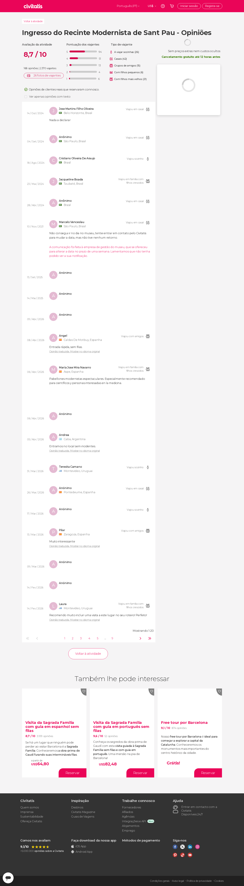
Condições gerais (159, 880)
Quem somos (29, 807)
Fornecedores (131, 807)
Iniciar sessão (189, 6)
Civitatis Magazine (83, 812)
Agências (128, 816)
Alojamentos (130, 825)
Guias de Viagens (82, 816)
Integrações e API (134, 821)
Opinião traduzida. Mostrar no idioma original (74, 351)
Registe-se (212, 6)
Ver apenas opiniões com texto (49, 96)
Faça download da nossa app (93, 840)
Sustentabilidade (31, 816)
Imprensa (26, 812)
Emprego (128, 830)
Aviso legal (178, 880)
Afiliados (127, 812)
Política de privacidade (199, 880)
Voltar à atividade (33, 21)
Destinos (77, 807)
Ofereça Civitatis (31, 821)
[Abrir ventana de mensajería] (8, 877)
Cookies (219, 880)
